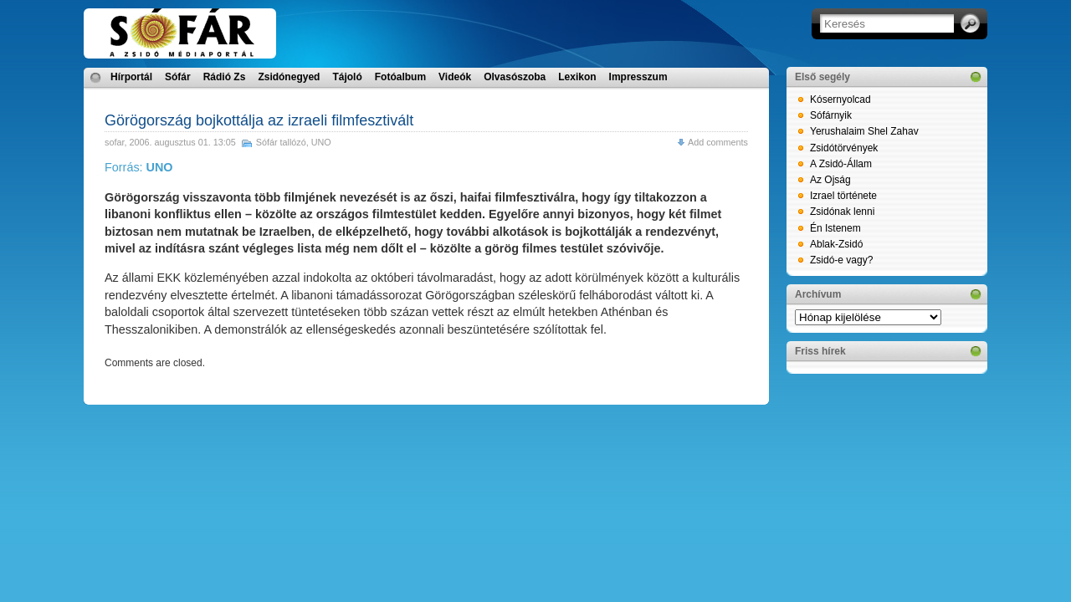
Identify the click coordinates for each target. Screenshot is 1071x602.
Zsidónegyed (289, 77)
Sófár (178, 77)
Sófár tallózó (281, 142)
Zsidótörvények (844, 148)
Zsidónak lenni (842, 211)
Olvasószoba (515, 77)
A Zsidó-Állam (841, 164)
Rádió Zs (224, 77)
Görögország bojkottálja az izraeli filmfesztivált (259, 120)
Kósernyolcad (840, 99)
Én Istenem (835, 228)
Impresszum (638, 77)
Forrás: (139, 167)
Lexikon (577, 77)
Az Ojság (830, 180)
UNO (321, 142)
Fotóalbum (400, 77)
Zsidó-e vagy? (841, 260)
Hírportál (131, 77)
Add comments (718, 142)
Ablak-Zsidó (836, 244)
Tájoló (346, 77)
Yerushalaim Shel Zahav (864, 131)
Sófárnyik (831, 115)
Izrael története (843, 196)
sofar (114, 142)
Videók (454, 77)
